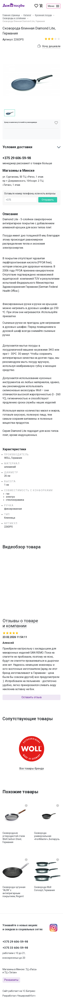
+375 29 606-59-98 (17, 164)
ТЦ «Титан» (10, 972)
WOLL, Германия (13, 463)
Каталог (27, 15)
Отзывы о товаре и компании (20, 629)
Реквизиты (11, 980)
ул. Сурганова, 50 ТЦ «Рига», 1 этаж (23, 182)
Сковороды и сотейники (14, 18)
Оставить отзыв (32, 703)
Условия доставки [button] (17, 153)
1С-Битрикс (29, 991)
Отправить (48, 205)
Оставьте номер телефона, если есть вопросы (29, 199)
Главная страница (11, 15)
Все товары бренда (31, 774)
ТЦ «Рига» (31, 969)
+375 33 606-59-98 (15, 947)
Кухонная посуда (43, 15)
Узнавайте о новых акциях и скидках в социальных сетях (23, 927)
